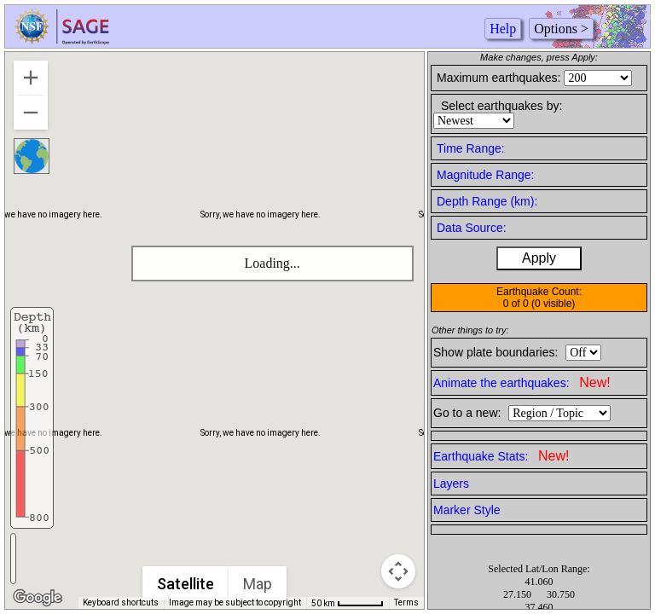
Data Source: (472, 228)
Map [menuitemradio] (258, 584)
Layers (451, 483)
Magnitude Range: (485, 175)
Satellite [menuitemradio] (186, 584)
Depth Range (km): (487, 201)
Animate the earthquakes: (522, 382)
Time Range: (471, 148)
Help (503, 28)
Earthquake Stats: (501, 456)
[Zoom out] (31, 113)
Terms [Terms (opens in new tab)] (406, 602)
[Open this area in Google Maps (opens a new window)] (37, 598)
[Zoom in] (31, 78)
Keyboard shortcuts (121, 602)
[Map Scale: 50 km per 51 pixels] (347, 603)
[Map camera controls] (398, 571)
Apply (539, 258)
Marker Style (467, 510)
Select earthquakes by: (501, 106)
